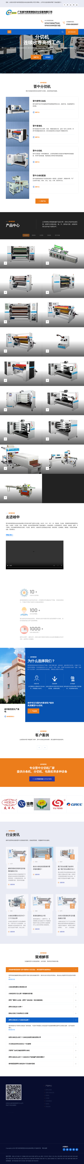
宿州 (44, 1158)
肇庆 (33, 1156)
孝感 (13, 1156)
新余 (20, 1158)
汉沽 (53, 1156)
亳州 (66, 1156)
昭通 (59, 1158)
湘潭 (69, 1158)
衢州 (34, 1158)
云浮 (16, 1156)
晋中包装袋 (28, 1160)
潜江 (47, 1156)
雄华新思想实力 (9, 716)
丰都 (25, 1158)
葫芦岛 (36, 1156)
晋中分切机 (37, 150)
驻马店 (28, 1158)
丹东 (12, 1158)
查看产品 (36, 112)
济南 (59, 1156)
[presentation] (39, 747)
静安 (71, 1156)
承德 (18, 1156)
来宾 (15, 1158)
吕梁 (64, 1156)
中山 (46, 1158)
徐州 (69, 1156)
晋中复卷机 (37, 126)
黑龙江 (50, 1156)
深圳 (27, 1156)
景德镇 (24, 1156)
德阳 (71, 1158)
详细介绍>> (9, 535)
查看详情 (12, 979)
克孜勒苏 (52, 1158)
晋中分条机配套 (39, 175)
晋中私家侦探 (15, 1160)
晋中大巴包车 (22, 1160)
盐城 (22, 1158)
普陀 (61, 1156)
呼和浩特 (37, 1158)
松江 (56, 1158)
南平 (77, 1158)
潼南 (74, 1158)
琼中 (64, 1158)
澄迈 (7, 1158)
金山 (39, 1156)
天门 (21, 1156)
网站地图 (44, 1148)
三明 (45, 1156)
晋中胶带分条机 (39, 101)
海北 (17, 1158)
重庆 (42, 1156)
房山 (56, 1156)
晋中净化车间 (35, 1160)
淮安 (66, 1158)
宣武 (74, 1156)
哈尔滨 (30, 1156)
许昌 (61, 1158)
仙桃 (31, 1158)
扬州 (77, 1156)
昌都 (49, 1158)
